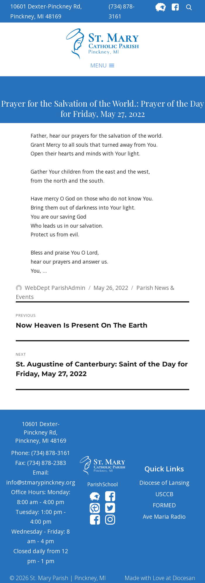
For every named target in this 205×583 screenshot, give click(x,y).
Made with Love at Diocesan (160, 578)
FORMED (164, 505)
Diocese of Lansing (164, 483)
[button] (98, 65)
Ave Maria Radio (164, 516)
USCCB (164, 494)
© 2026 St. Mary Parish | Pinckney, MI (58, 578)
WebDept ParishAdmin (55, 288)
